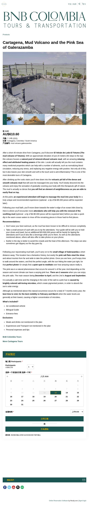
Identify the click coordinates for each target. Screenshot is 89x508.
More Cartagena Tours (13, 341)
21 (67, 397)
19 (44, 397)
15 (78, 393)
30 (11, 405)
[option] (13, 119)
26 (44, 401)
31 (22, 405)
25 (33, 401)
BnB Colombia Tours (12, 337)
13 (55, 393)
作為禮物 (44, 429)
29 (78, 401)
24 (22, 401)
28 (67, 401)
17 (22, 397)
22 (78, 397)
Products (6, 35)
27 (55, 401)
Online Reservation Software (58, 500)
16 (11, 397)
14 (67, 393)
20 (55, 397)
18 (33, 397)
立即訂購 (44, 419)
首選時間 (9, 412)
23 (11, 401)
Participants (16, 366)
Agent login (82, 500)
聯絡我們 (10, 480)
